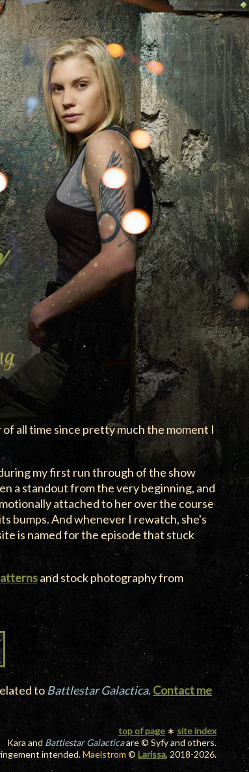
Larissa (152, 754)
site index (196, 730)
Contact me (182, 690)
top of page (141, 730)
